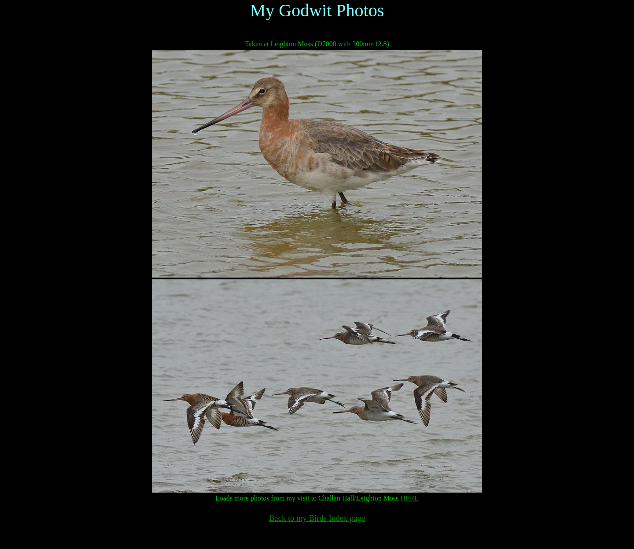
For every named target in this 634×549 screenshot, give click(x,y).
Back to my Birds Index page (317, 518)
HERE (409, 498)
